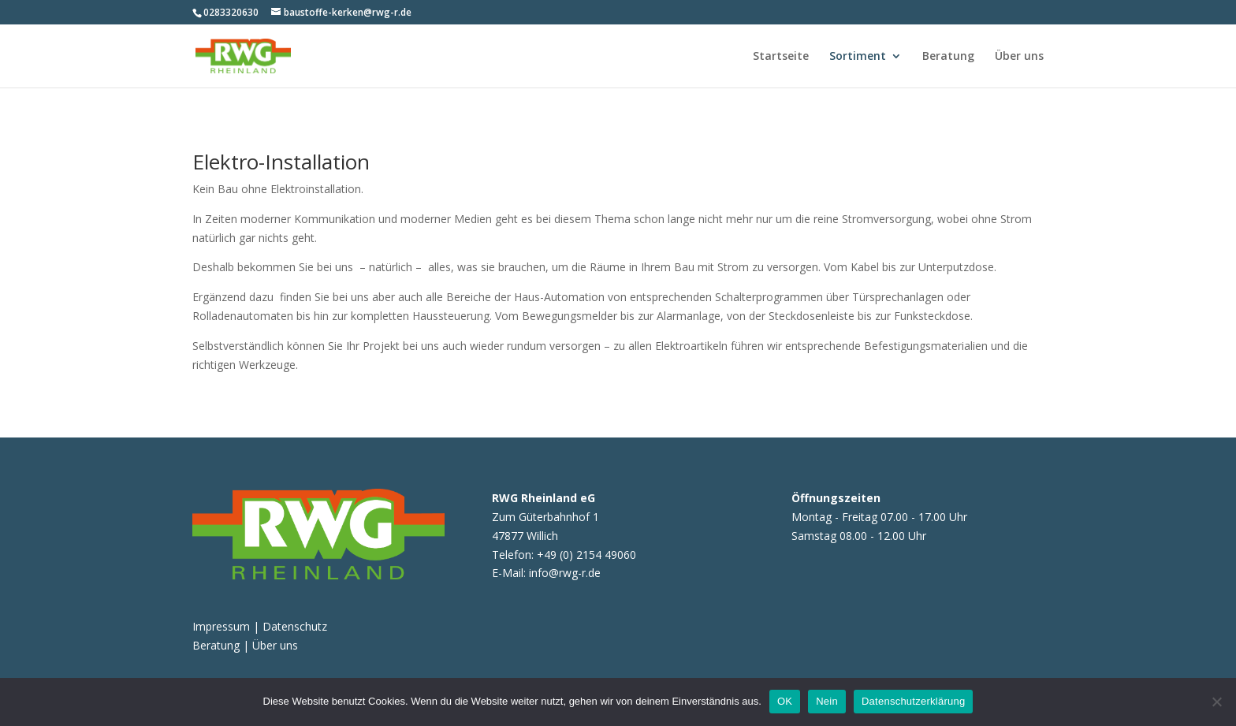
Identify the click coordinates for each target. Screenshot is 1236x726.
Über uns (1019, 56)
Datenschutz (294, 626)
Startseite (781, 56)
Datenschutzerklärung (913, 701)
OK (784, 701)
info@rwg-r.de (565, 572)
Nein (827, 701)
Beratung (948, 56)
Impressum (222, 626)
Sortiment (857, 56)
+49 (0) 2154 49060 (586, 554)
